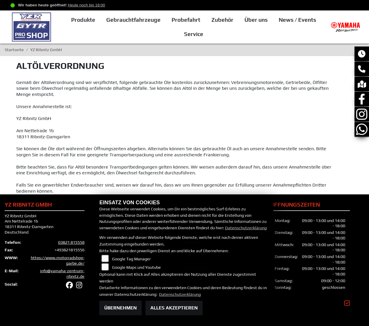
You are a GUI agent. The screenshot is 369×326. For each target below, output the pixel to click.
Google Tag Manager (131, 259)
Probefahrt (186, 20)
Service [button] (193, 34)
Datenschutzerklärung (246, 227)
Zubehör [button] (222, 20)
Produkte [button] (83, 20)
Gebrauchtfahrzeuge (133, 20)
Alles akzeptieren (174, 308)
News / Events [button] (297, 20)
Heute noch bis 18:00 (86, 5)
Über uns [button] (256, 20)
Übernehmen (120, 308)
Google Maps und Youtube (136, 267)
